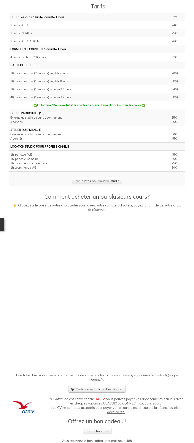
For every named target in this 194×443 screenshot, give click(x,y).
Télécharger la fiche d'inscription (97, 389)
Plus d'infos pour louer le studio (97, 181)
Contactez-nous (97, 431)
